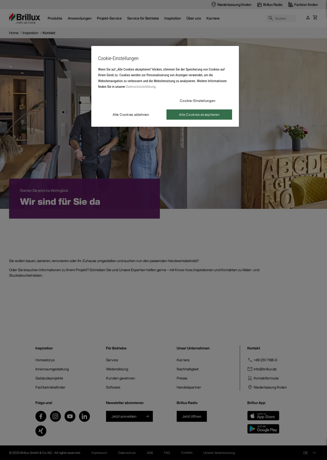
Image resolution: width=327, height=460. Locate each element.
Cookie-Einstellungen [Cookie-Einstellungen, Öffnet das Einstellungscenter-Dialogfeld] (197, 100)
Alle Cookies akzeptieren (199, 114)
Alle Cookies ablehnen (131, 114)
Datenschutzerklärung (141, 87)
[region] (165, 86)
